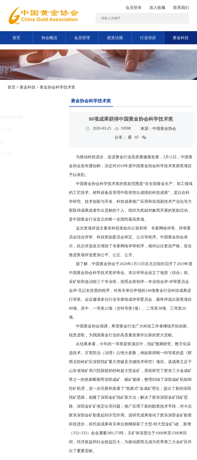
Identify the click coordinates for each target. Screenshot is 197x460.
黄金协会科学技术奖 (91, 100)
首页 (16, 38)
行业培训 (148, 38)
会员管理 (82, 38)
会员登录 (133, 7)
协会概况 (49, 38)
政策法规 (115, 38)
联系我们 (181, 7)
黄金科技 (27, 87)
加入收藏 (157, 7)
